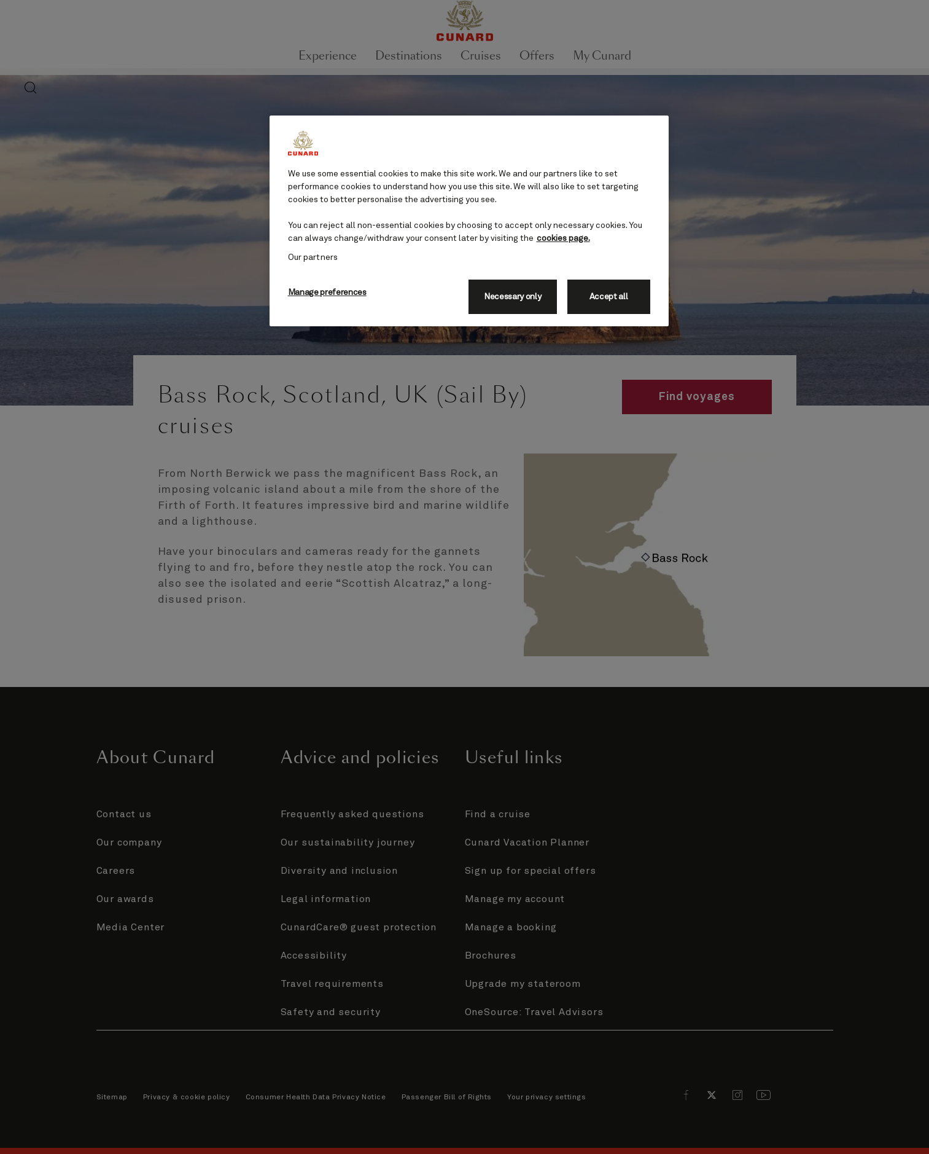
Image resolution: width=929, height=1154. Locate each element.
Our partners (313, 257)
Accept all (608, 296)
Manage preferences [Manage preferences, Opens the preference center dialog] (327, 292)
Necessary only (513, 296)
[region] (469, 221)
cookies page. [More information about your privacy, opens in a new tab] (563, 238)
